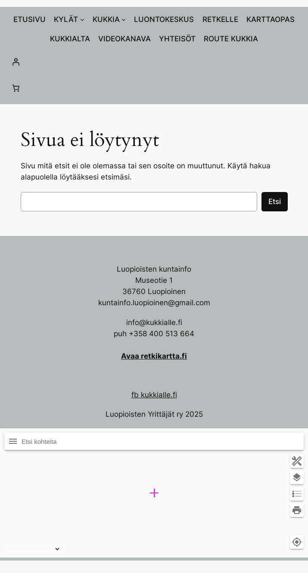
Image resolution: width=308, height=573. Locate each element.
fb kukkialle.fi (154, 394)
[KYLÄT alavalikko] (82, 19)
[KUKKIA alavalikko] (123, 19)
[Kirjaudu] (154, 62)
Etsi (274, 201)
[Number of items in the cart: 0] (16, 88)
